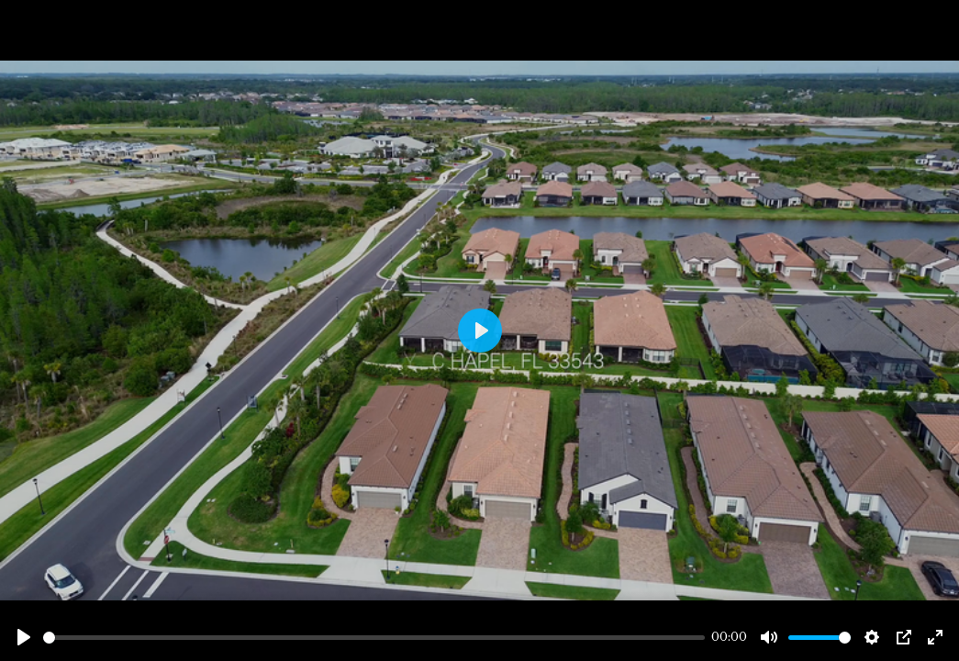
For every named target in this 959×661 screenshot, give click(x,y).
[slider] (374, 637)
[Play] (24, 637)
